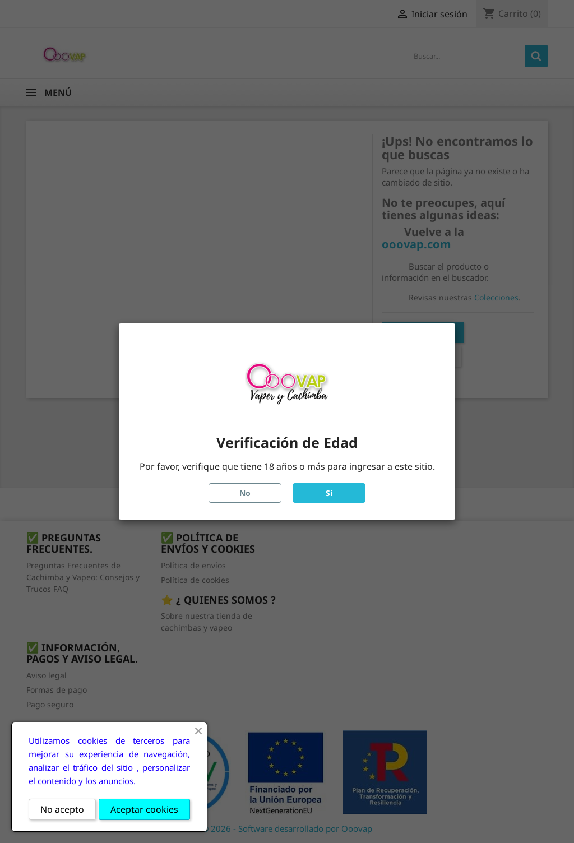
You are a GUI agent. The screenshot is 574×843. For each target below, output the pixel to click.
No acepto (62, 809)
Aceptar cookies (144, 809)
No (245, 493)
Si (329, 493)
